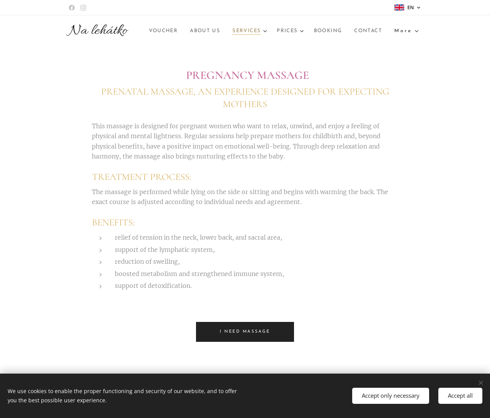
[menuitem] (220, 31)
